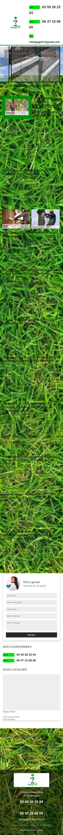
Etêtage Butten (29, 751)
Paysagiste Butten (10, 754)
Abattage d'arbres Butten (10, 760)
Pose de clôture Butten (9, 749)
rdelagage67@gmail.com (44, 42)
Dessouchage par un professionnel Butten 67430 (51, 754)
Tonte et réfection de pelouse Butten (30, 756)
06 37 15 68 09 (26, 660)
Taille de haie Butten (28, 746)
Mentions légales (31, 830)
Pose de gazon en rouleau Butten (51, 746)
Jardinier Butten (9, 744)
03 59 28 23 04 (26, 654)
